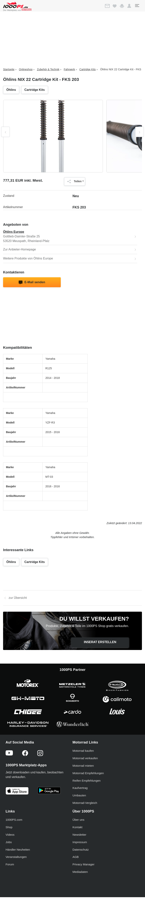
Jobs (9, 842)
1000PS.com (14, 819)
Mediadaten (80, 871)
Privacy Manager (83, 864)
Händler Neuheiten (18, 849)
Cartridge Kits (87, 69)
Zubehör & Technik (48, 69)
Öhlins (11, 89)
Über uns (78, 819)
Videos (10, 834)
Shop (9, 827)
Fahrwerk (69, 69)
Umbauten (79, 795)
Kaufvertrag (80, 787)
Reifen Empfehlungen (86, 780)
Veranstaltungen (16, 856)
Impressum (79, 842)
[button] (129, 6)
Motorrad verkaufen (85, 758)
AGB (75, 856)
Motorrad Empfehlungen (88, 773)
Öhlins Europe (13, 231)
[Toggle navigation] (137, 5)
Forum (10, 864)
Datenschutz (80, 849)
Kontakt (77, 827)
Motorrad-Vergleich (84, 802)
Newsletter (79, 834)
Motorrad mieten (83, 765)
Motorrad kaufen (83, 750)
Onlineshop (25, 69)
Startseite (8, 69)
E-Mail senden (32, 282)
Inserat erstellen (100, 642)
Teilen (73, 181)
